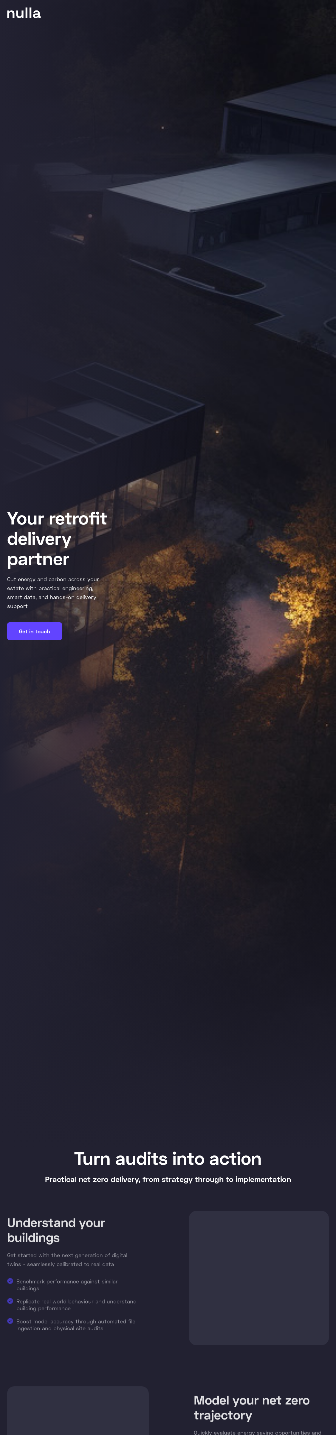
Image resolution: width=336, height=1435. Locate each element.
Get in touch (34, 631)
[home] (24, 12)
